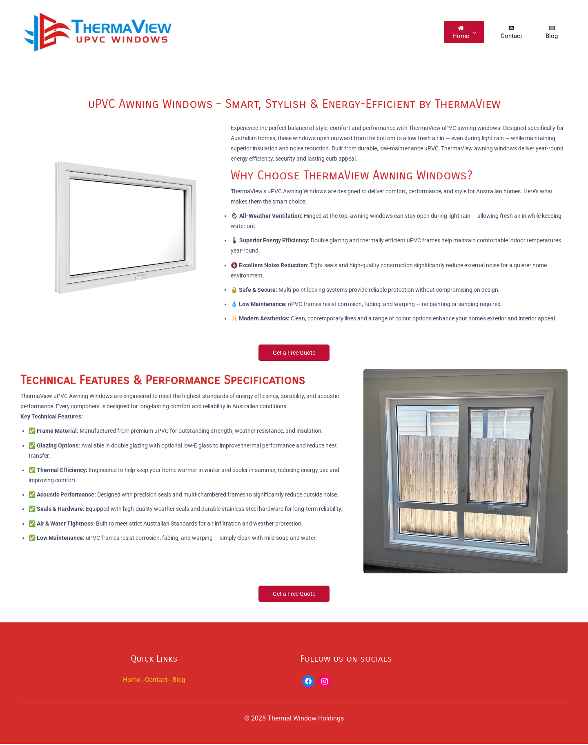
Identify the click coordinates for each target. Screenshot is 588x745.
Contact (156, 681)
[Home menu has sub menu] (467, 32)
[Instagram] (324, 682)
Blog (178, 681)
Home (131, 681)
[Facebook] (308, 682)
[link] (122, 128)
